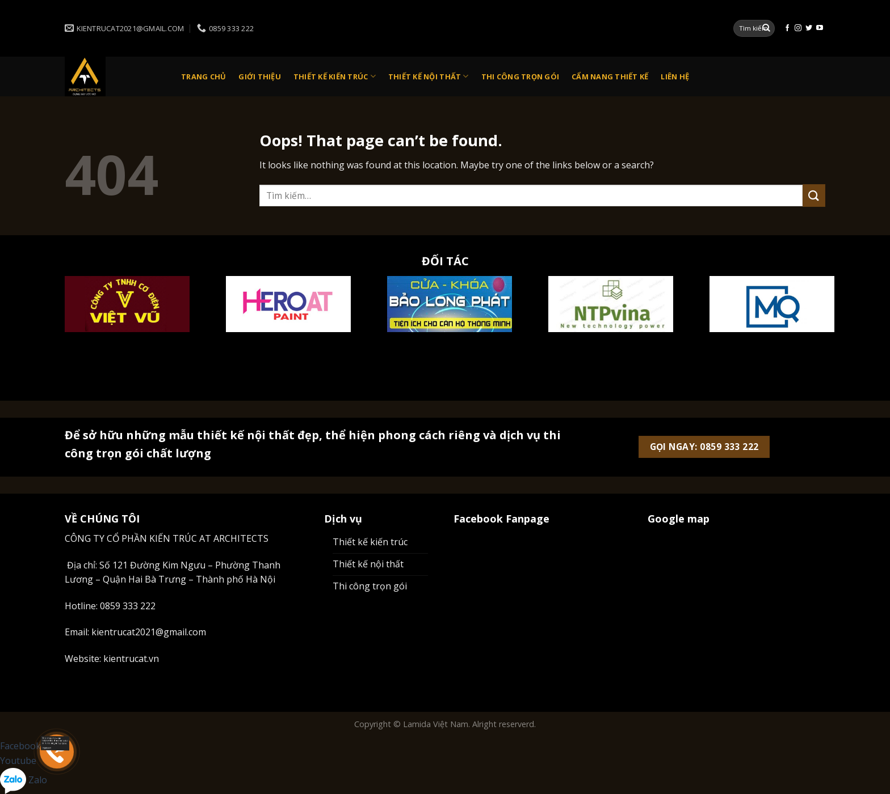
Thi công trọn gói (520, 76)
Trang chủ (203, 76)
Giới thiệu (259, 76)
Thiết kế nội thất (428, 76)
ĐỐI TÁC (445, 261)
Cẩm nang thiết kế (610, 76)
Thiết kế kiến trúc (334, 76)
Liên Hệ (675, 76)
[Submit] (766, 28)
